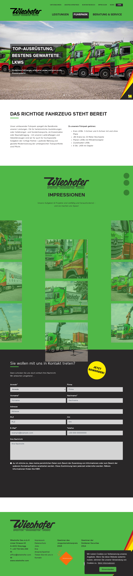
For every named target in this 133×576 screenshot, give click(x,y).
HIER (37, 469)
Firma (69, 385)
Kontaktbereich (88, 5)
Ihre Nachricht (16, 439)
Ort (68, 417)
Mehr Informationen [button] (106, 563)
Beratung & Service (107, 14)
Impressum (102, 5)
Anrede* (14, 385)
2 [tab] (66, 95)
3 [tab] (69, 95)
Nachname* (72, 396)
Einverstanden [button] (108, 569)
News (112, 5)
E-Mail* (13, 428)
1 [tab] (64, 95)
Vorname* (14, 396)
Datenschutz (40, 543)
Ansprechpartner (71, 5)
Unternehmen (55, 5)
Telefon (70, 428)
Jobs (119, 5)
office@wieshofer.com (20, 555)
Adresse (14, 407)
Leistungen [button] (60, 14)
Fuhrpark (81, 14)
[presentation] (28, 481)
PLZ (12, 417)
